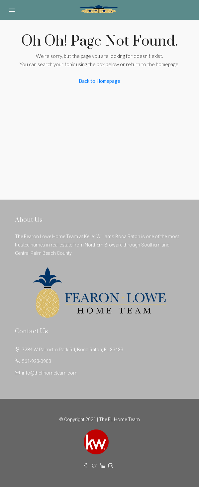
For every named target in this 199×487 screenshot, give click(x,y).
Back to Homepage (99, 81)
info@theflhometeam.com (49, 373)
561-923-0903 (36, 361)
